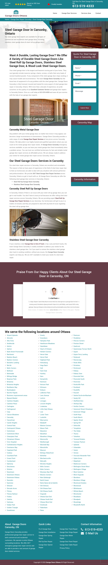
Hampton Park (45, 341)
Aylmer (9, 349)
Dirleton (9, 469)
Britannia (10, 382)
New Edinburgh (45, 477)
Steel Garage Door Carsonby (42, 19)
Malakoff (43, 423)
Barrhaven (10, 354)
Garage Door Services (69, 13)
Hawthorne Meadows (47, 343)
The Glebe (77, 431)
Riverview (77, 382)
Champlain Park (12, 436)
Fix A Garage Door (45, 529)
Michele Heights (46, 464)
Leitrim (42, 398)
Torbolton (77, 436)
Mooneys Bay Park (46, 472)
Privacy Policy (65, 548)
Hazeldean (43, 346)
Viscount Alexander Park (82, 456)
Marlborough (44, 442)
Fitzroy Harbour (12, 494)
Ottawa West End (46, 502)
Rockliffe (77, 390)
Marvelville (44, 447)
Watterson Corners (80, 464)
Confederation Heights (14, 445)
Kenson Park (44, 384)
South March (78, 417)
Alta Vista (10, 341)
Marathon (43, 434)
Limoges (43, 401)
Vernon (76, 453)
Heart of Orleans (46, 349)
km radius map (84, 148)
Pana (42, 510)
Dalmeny (10, 464)
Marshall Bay (44, 445)
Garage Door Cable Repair (69, 545)
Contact (98, 13)
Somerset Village (79, 412)
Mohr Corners (45, 469)
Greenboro (43, 338)
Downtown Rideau (13, 477)
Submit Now (84, 108)
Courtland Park (12, 456)
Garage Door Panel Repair (69, 541)
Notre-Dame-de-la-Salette (49, 483)
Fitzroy (9, 491)
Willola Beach (78, 491)
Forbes (9, 497)
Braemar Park (11, 379)
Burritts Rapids (12, 393)
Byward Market (12, 398)
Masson (43, 450)
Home (55, 13)
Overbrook (43, 505)
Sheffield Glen (78, 401)
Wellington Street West (82, 467)
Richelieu (77, 365)
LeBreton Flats (45, 393)
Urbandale (77, 447)
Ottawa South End (46, 499)
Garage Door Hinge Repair (69, 532)
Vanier (76, 450)
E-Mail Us (92, 533)
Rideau (76, 371)
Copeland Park (12, 450)
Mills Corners (44, 467)
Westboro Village (79, 480)
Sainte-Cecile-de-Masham (82, 395)
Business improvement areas (17, 395)
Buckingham (11, 390)
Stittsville (77, 425)
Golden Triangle (12, 508)
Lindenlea (43, 406)
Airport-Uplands (12, 335)
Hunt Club (43, 371)
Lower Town (44, 415)
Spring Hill (77, 423)
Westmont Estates (80, 483)
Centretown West (13, 434)
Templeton (77, 428)
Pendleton (77, 338)
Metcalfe (43, 461)
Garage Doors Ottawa (53, 562)
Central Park (11, 425)
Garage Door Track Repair (69, 529)
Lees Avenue (44, 395)
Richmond (77, 368)
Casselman (11, 420)
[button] (47, 291)
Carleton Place (12, 404)
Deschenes (11, 467)
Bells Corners (11, 368)
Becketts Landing (13, 363)
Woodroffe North (79, 505)
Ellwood (9, 486)
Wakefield (77, 461)
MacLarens (44, 420)
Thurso (76, 434)
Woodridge (77, 502)
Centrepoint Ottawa (13, 428)
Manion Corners (45, 425)
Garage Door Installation (47, 532)
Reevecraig (77, 360)
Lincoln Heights (45, 404)
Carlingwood (11, 409)
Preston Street (79, 343)
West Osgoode (79, 475)
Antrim (9, 346)
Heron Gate (44, 354)
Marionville (44, 439)
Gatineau (10, 502)
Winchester (77, 494)
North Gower (44, 480)
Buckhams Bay (12, 387)
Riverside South (79, 379)
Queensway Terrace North (82, 349)
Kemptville (44, 379)
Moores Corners (45, 475)
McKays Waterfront (47, 453)
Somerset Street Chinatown (83, 409)
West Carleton (78, 472)
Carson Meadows (13, 415)
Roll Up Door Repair (45, 541)
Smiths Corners (79, 406)
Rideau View (78, 374)
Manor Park (44, 428)
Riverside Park (79, 376)
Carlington (10, 406)
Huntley (42, 374)
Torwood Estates (79, 439)
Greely (42, 335)
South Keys (77, 415)
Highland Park (45, 360)
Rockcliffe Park (79, 384)
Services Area (86, 13)
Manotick (43, 431)
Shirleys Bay (78, 404)
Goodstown (11, 510)
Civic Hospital (12, 442)
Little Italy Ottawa (46, 409)
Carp (8, 412)
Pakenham (43, 508)
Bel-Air (9, 365)
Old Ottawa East (45, 488)
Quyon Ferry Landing (81, 354)
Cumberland (11, 461)
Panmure (77, 335)
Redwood (77, 357)
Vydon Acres (78, 458)
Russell (76, 393)
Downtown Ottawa (13, 475)
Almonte (10, 338)
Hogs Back (44, 365)
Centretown (11, 431)
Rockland (77, 387)
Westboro (77, 477)
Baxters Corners (12, 360)
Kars (41, 376)
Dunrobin (10, 480)
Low (41, 412)
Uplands (76, 445)
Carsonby (10, 417)
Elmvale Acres (12, 488)
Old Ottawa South (46, 491)
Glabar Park (11, 505)
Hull (41, 368)
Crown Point (11, 458)
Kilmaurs (43, 387)
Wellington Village (80, 469)
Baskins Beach (12, 357)
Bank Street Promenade (15, 352)
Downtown (10, 472)
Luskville (43, 417)
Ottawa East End (46, 497)
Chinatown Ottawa (13, 439)
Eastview (10, 483)
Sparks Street (78, 420)
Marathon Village (46, 436)
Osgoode (43, 494)
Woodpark (77, 499)
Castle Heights (12, 423)
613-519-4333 (83, 6)
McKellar (43, 456)
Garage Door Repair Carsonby (21, 19)
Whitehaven (78, 488)
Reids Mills (77, 363)
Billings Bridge (12, 376)
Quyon (76, 352)
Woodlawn (77, 497)
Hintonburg (44, 363)
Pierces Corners (79, 341)
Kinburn (42, 390)
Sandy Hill (77, 398)
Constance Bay (12, 447)
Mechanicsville (45, 458)
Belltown (10, 371)
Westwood (77, 486)
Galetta (9, 499)
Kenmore (43, 382)
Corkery (9, 453)
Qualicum (77, 346)
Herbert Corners (45, 352)
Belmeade (10, 374)
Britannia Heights (13, 384)
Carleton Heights (13, 401)
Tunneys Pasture (79, 442)
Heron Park (44, 357)
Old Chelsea (44, 486)
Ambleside (10, 343)
